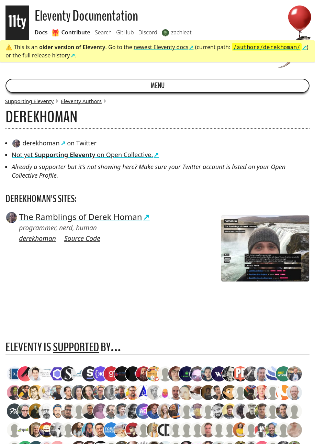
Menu (158, 85)
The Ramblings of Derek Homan (73, 216)
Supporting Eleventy (29, 101)
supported (76, 347)
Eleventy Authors (81, 101)
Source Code (82, 238)
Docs (41, 32)
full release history (46, 55)
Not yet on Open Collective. (82, 155)
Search (103, 32)
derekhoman (36, 143)
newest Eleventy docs (161, 47)
